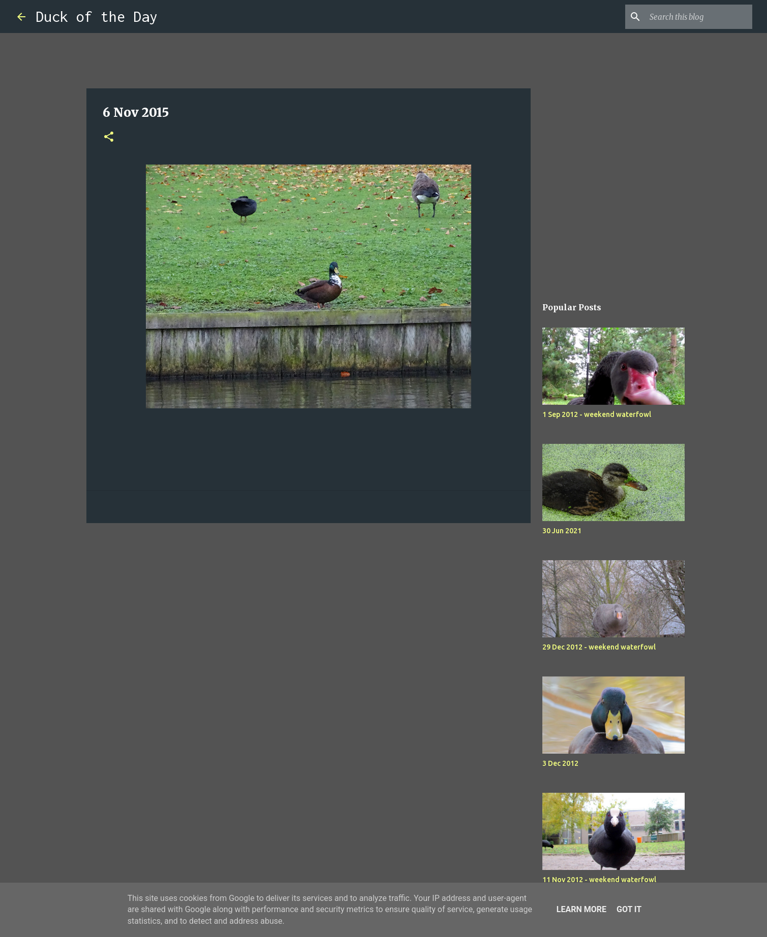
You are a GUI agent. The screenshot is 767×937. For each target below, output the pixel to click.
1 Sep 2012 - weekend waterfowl (596, 414)
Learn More (581, 909)
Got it (629, 909)
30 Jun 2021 (561, 531)
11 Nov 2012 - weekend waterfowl (599, 880)
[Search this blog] (699, 17)
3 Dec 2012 (560, 763)
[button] (109, 137)
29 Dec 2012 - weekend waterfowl (599, 647)
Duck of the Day (97, 16)
